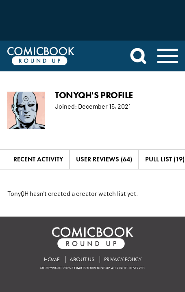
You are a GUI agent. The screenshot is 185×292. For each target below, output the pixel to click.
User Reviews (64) (104, 159)
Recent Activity (38, 159)
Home (52, 259)
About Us (82, 259)
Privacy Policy (122, 259)
